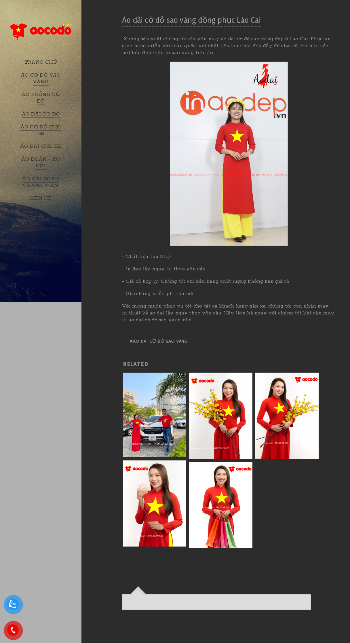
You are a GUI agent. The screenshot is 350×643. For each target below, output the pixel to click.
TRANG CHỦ (40, 62)
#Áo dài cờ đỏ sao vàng (158, 341)
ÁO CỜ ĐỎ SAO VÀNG (41, 78)
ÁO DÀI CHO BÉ (40, 146)
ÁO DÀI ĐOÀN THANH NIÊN (40, 182)
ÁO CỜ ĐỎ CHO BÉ (40, 130)
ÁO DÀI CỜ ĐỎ (41, 114)
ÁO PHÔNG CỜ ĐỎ (41, 97)
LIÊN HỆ (41, 198)
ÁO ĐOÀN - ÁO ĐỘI (40, 162)
